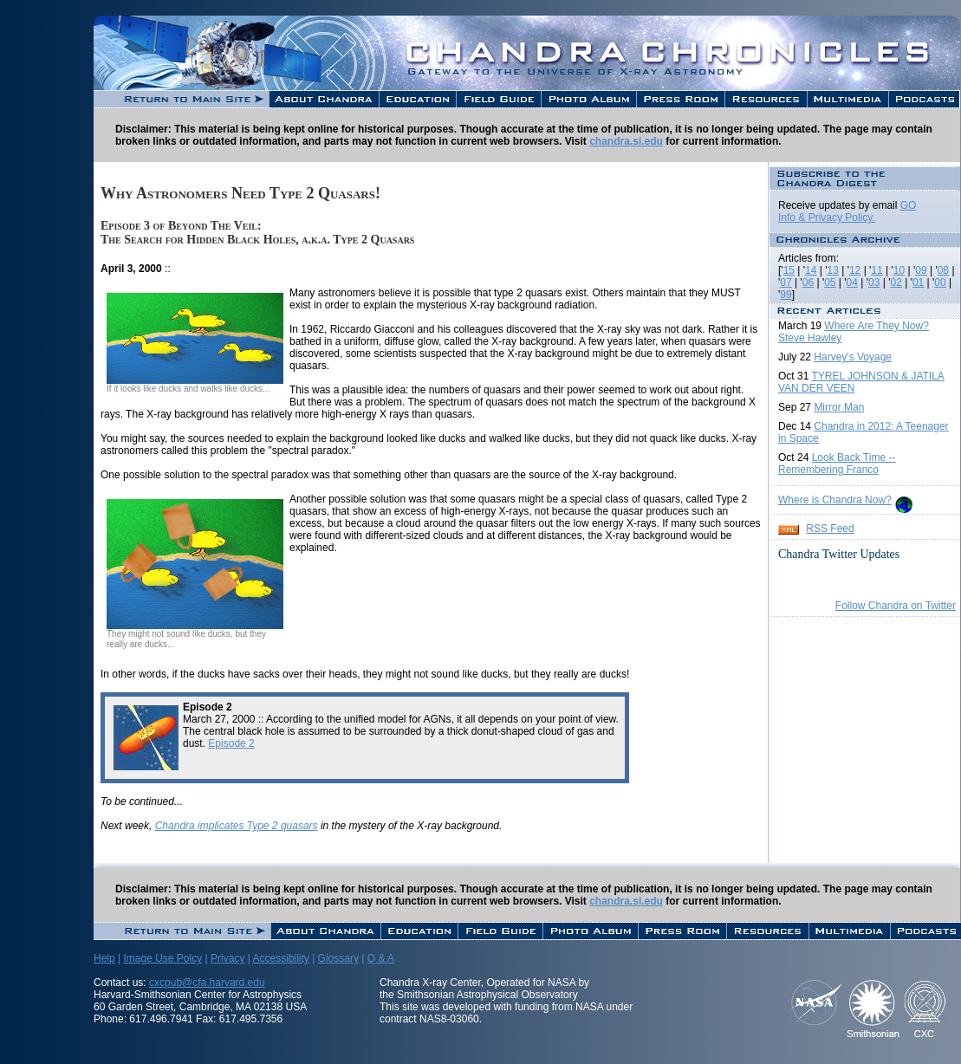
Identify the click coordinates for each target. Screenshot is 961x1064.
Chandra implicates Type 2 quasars (236, 826)
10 (899, 270)
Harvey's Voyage (853, 357)
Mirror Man (839, 407)
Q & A (380, 958)
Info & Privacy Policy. (826, 217)
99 (785, 295)
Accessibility (280, 958)
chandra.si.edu (626, 141)
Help (104, 958)
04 (852, 282)
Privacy (227, 958)
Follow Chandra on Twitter (895, 606)
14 (810, 270)
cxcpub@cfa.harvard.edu (207, 982)
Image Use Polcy (162, 958)
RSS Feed (830, 528)
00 (939, 282)
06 (808, 282)
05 (829, 282)
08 (943, 270)
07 (785, 282)
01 (918, 282)
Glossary (338, 958)
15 (789, 270)
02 (895, 282)
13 (833, 270)
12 (854, 270)
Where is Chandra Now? (835, 500)
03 (874, 282)
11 (876, 270)
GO (908, 205)
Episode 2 (231, 743)
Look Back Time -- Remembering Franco (836, 463)
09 (920, 270)
